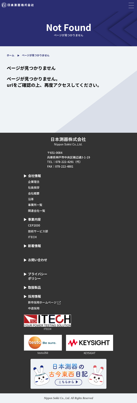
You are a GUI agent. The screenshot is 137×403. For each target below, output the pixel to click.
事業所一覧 (35, 205)
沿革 (31, 199)
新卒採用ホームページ (42, 302)
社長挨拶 (33, 187)
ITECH (32, 237)
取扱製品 (34, 287)
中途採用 (33, 308)
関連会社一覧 (36, 210)
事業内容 (34, 219)
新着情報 (34, 245)
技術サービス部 (38, 231)
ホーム (10, 55)
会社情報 (34, 175)
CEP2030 (34, 225)
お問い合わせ (37, 259)
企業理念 (33, 182)
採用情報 (34, 296)
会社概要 (33, 193)
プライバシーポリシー (37, 276)
